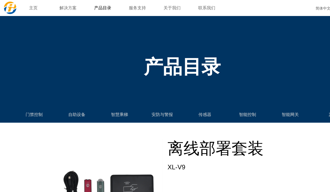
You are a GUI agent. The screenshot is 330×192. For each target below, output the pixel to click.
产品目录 (102, 8)
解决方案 (68, 8)
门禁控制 (34, 114)
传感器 (204, 114)
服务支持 (137, 8)
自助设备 (76, 114)
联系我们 (206, 8)
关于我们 (172, 8)
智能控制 (247, 114)
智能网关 (290, 114)
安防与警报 (162, 114)
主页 (33, 8)
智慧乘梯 (119, 114)
